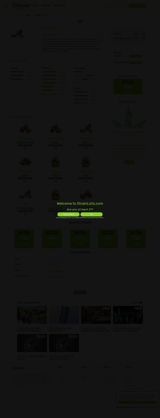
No (92, 214)
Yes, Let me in (68, 214)
